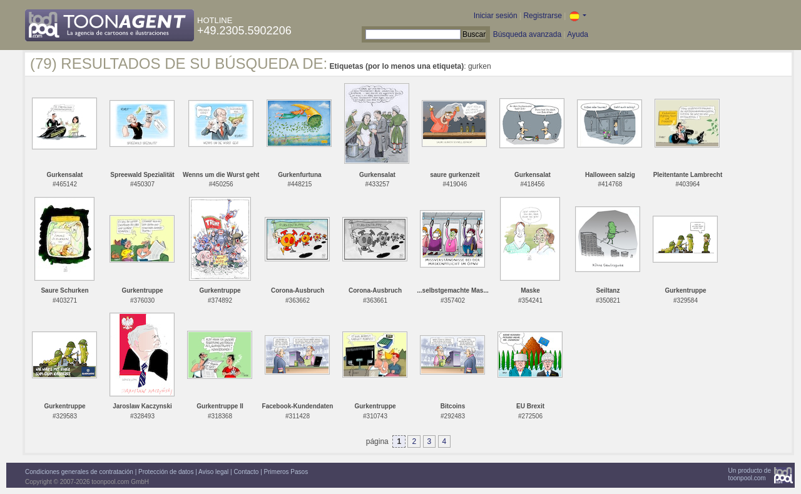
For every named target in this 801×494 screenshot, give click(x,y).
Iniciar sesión (496, 15)
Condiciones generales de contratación (79, 471)
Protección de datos (165, 471)
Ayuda (577, 34)
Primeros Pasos (286, 471)
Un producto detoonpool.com (749, 474)
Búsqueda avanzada (527, 34)
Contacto (245, 471)
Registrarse (542, 15)
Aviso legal (213, 471)
